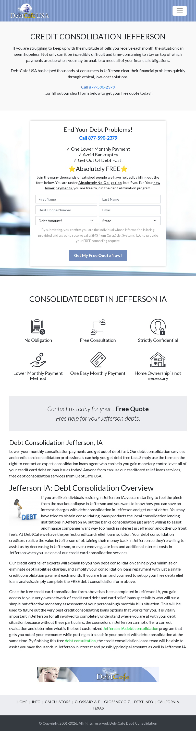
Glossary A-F (87, 702)
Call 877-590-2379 (98, 86)
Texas (98, 708)
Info (36, 702)
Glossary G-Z (117, 702)
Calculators (57, 702)
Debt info (143, 702)
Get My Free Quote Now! (98, 255)
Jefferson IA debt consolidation (130, 628)
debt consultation (80, 640)
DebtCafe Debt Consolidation (133, 723)
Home (22, 702)
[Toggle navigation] (180, 11)
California (168, 702)
